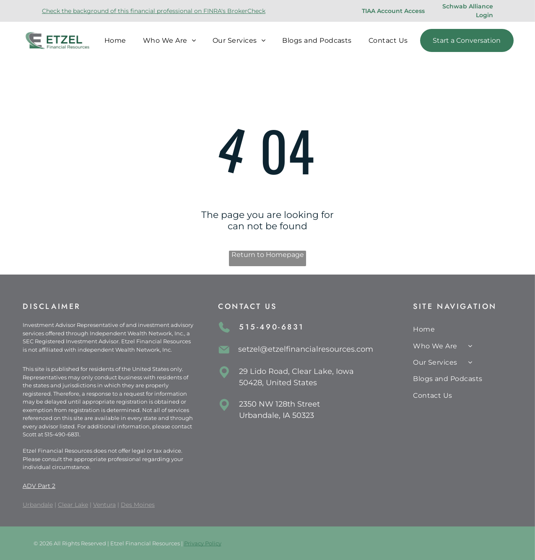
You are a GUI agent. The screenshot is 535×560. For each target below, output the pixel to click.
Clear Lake (73, 504)
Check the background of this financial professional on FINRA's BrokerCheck (153, 11)
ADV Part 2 (39, 486)
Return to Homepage (267, 255)
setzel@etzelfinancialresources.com (305, 349)
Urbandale (38, 504)
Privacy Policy (202, 543)
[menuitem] (115, 40)
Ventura (104, 504)
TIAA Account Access (393, 11)
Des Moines (138, 504)
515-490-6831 (61, 434)
